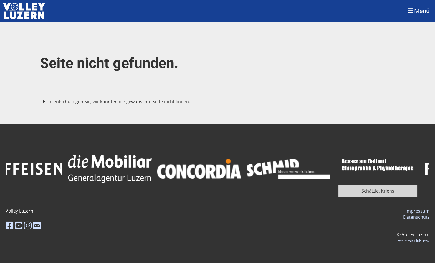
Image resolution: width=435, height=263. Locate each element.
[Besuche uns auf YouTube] (18, 225)
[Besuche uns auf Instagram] (28, 225)
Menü (418, 10)
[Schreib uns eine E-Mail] (37, 225)
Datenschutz (416, 217)
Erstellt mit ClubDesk (412, 240)
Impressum (417, 211)
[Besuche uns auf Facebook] (9, 225)
